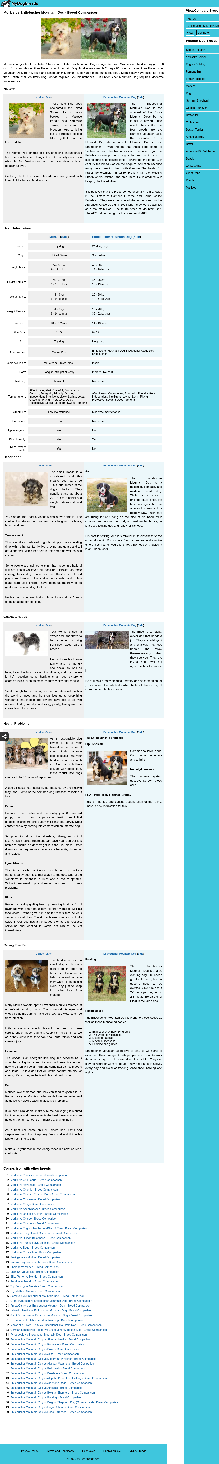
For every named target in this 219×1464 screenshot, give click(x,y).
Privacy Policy (29, 1450)
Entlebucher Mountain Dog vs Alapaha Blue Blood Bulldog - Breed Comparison (58, 1378)
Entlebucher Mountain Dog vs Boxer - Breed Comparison (45, 1349)
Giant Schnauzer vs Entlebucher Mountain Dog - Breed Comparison (51, 1315)
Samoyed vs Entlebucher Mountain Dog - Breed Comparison (47, 1295)
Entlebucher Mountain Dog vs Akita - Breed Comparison (44, 1353)
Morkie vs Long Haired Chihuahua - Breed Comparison (44, 1233)
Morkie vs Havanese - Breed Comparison (35, 1184)
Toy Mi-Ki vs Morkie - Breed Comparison (35, 1291)
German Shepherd (180, 100)
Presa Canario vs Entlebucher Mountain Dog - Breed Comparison (50, 1305)
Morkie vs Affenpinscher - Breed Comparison (37, 1208)
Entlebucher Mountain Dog (119, 97)
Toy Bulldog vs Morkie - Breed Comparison (36, 1286)
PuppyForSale (112, 1450)
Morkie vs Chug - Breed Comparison (32, 1204)
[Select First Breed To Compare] (193, 18)
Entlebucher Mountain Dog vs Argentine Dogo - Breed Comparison (51, 1382)
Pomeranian (176, 71)
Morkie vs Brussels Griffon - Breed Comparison (39, 1213)
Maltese (174, 86)
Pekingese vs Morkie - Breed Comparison (35, 1257)
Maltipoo (174, 187)
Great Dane (176, 173)
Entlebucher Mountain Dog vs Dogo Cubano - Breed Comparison (50, 1407)
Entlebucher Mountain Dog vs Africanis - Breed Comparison (46, 1387)
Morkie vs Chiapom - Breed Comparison (35, 1223)
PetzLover (88, 1450)
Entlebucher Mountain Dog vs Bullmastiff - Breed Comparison (47, 1368)
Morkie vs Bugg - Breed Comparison (32, 1247)
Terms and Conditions (60, 1450)
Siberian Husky (178, 49)
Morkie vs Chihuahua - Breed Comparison (36, 1179)
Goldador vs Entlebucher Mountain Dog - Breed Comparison (47, 1320)
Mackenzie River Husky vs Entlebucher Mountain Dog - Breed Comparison (56, 1324)
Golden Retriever (179, 107)
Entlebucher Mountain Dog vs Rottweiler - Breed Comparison (47, 1344)
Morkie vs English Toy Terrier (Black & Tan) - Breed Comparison (49, 1228)
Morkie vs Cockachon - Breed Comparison (36, 1252)
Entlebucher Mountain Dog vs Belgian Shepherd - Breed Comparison (52, 1392)
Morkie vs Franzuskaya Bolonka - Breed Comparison (42, 1242)
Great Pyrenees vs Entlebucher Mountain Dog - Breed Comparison (51, 1300)
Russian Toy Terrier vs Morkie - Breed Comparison (41, 1262)
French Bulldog (178, 78)
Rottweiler (175, 115)
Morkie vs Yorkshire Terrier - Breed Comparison (39, 1175)
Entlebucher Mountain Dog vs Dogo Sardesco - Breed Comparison (51, 1411)
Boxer (173, 144)
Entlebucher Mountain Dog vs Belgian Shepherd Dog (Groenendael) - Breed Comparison (64, 1402)
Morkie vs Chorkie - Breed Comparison (34, 1189)
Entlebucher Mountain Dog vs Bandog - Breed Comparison (46, 1397)
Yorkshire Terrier (179, 57)
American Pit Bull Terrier (184, 151)
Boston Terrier (178, 129)
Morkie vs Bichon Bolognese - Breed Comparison (40, 1237)
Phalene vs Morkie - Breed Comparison (34, 1266)
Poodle (173, 180)
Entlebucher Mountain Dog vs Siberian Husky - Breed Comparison (50, 1339)
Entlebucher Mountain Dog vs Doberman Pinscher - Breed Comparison (53, 1358)
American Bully (178, 136)
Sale (48, 97)
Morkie (40, 97)
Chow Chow (176, 165)
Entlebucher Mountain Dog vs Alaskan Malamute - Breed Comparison (52, 1363)
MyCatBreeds (137, 1450)
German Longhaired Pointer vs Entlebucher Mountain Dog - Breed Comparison (58, 1329)
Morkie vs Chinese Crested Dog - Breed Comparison (42, 1194)
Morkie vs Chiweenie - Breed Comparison (35, 1199)
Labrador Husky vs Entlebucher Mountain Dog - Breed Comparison (51, 1310)
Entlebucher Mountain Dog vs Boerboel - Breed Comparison (47, 1373)
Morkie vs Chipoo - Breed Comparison (33, 1218)
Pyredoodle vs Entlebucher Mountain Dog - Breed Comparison (48, 1334)
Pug (171, 93)
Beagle (173, 158)
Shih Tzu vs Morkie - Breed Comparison (34, 1271)
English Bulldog (178, 64)
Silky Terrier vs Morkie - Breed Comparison (36, 1276)
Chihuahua (176, 122)
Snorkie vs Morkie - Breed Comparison (34, 1281)
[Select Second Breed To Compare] (193, 25)
